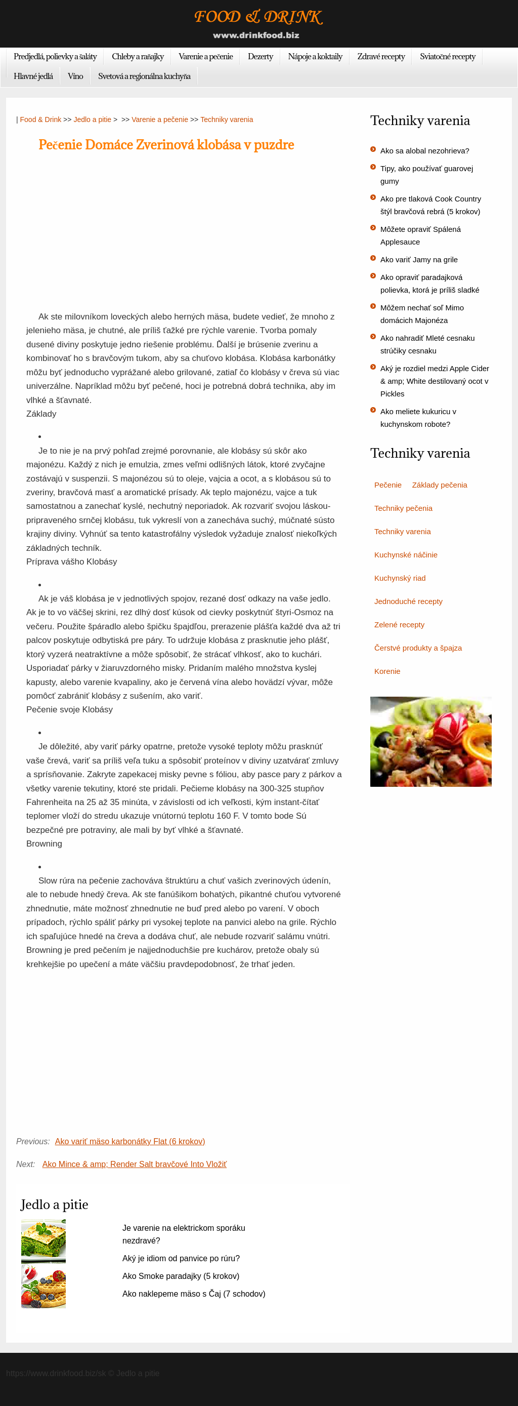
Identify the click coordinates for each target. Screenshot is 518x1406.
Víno (75, 76)
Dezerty (260, 56)
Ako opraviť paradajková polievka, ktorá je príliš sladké (430, 283)
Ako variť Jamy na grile (419, 259)
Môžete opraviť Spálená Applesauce (420, 235)
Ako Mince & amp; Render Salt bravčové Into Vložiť (134, 1164)
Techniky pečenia (403, 508)
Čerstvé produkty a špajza (418, 648)
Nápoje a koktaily (315, 56)
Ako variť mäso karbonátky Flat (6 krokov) (130, 1141)
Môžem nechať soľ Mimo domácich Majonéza (422, 314)
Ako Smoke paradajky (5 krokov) (180, 1276)
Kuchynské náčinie (406, 554)
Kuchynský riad (400, 578)
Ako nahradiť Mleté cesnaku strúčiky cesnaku (427, 344)
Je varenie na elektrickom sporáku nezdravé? (183, 1234)
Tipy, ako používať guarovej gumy (426, 174)
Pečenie (388, 484)
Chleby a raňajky (137, 56)
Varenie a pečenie (206, 56)
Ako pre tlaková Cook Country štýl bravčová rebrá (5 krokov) (430, 205)
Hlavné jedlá (33, 76)
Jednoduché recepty (408, 601)
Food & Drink (41, 119)
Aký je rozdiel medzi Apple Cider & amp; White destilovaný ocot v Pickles (434, 381)
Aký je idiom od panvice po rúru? (181, 1258)
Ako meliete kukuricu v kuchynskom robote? (418, 417)
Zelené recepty (399, 624)
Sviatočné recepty (448, 56)
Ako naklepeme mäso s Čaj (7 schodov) (194, 1294)
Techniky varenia (226, 119)
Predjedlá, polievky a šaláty (55, 56)
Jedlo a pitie (92, 119)
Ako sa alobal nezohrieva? (424, 150)
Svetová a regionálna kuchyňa (144, 76)
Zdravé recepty (381, 56)
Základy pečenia (439, 484)
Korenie (387, 671)
